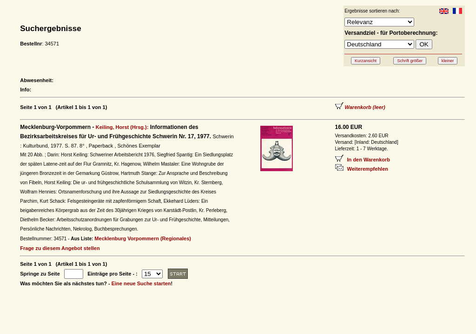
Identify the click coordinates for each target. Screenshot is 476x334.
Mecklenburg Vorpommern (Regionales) (142, 238)
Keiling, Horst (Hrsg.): (122, 127)
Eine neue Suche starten (141, 283)
